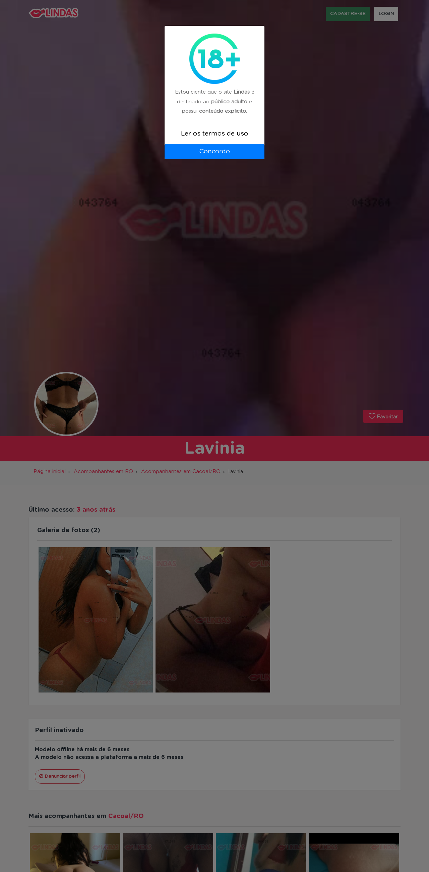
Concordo (214, 151)
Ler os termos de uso (214, 134)
